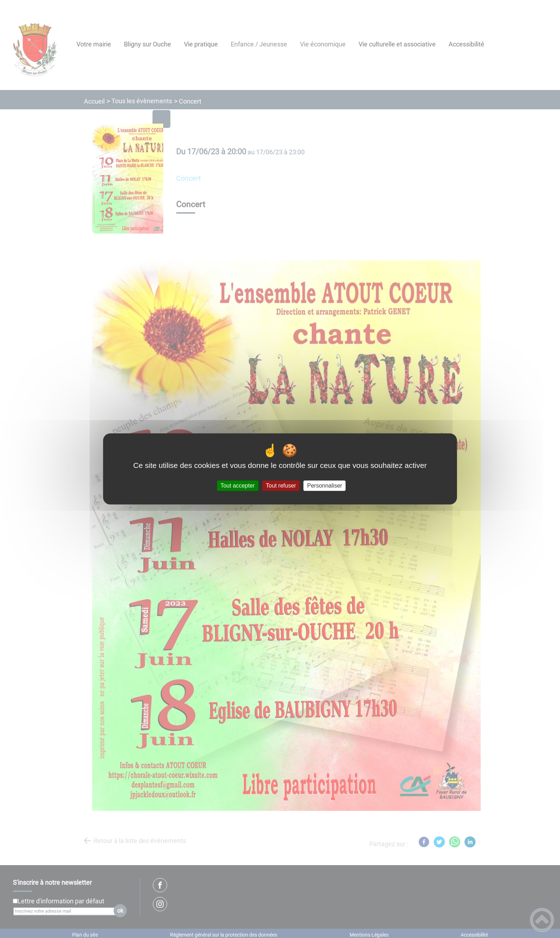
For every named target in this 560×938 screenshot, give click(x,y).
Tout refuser (281, 486)
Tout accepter (237, 486)
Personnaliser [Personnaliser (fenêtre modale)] (324, 486)
